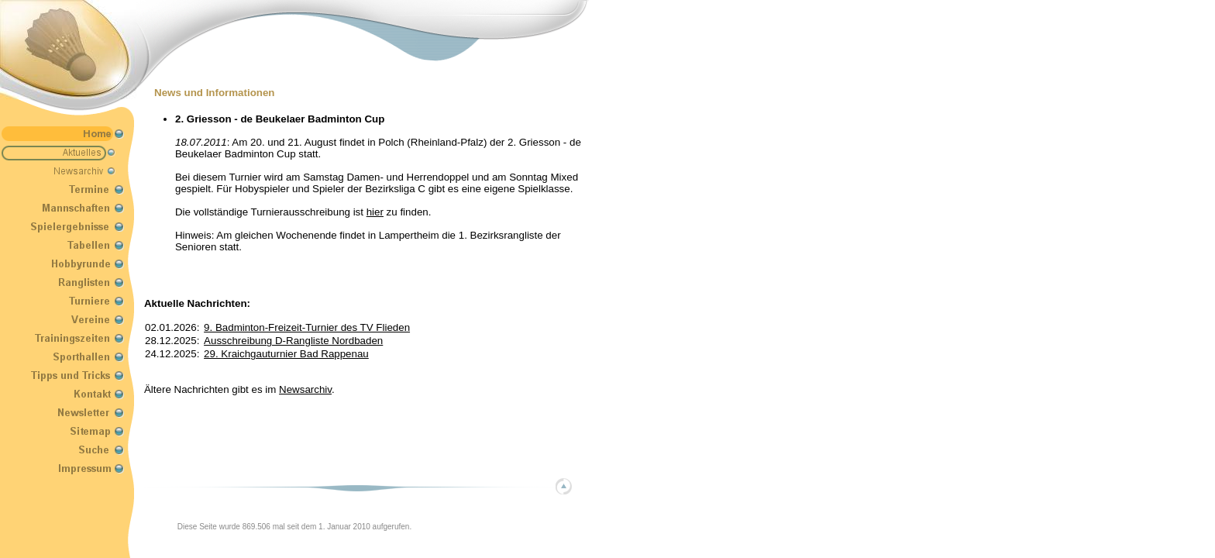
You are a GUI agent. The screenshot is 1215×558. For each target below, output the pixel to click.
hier (375, 212)
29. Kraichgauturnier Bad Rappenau (286, 354)
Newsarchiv (305, 389)
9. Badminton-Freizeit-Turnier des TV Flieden (307, 327)
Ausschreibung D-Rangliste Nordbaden (293, 340)
